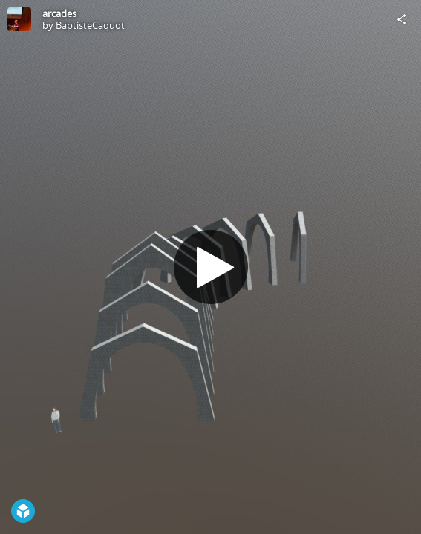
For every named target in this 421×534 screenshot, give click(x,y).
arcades (59, 13)
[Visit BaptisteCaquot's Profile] (19, 19)
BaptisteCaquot (90, 25)
